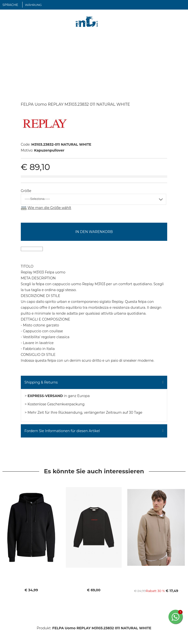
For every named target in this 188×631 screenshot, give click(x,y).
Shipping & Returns (41, 382)
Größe (26, 191)
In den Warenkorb (94, 232)
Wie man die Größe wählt (49, 208)
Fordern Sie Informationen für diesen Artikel (62, 431)
